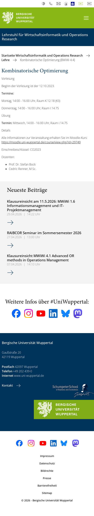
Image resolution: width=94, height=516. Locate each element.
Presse (47, 478)
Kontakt (8, 385)
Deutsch (81, 3)
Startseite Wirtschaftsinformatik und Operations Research (42, 55)
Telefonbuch (51, 3)
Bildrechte (47, 471)
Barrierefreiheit (47, 485)
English (90, 3)
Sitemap (47, 493)
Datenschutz (47, 463)
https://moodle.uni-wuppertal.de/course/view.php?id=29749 (41, 142)
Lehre (5, 60)
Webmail (59, 3)
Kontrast (44, 3)
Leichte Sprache (73, 3)
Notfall (66, 3)
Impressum (47, 456)
